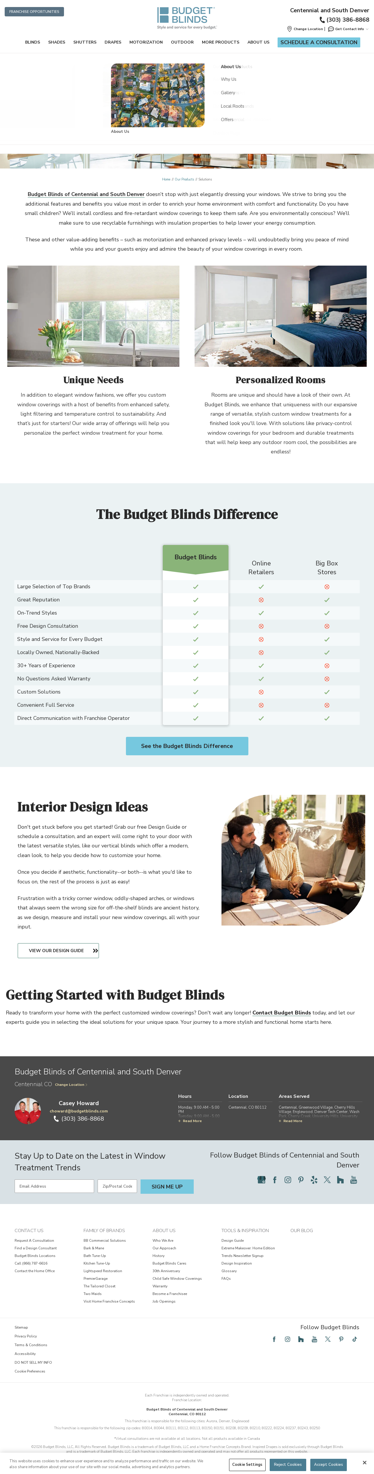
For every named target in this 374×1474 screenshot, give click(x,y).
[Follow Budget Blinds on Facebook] (274, 1179)
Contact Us (29, 1230)
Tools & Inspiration (245, 1230)
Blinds (32, 42)
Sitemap (21, 1327)
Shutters (84, 42)
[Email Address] (54, 1186)
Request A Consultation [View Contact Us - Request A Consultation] (34, 1240)
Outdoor (182, 42)
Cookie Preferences (30, 1371)
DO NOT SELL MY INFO (33, 1362)
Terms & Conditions (31, 1345)
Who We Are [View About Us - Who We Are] (163, 1240)
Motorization (146, 42)
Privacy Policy (26, 1336)
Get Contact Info (348, 29)
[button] (305, 29)
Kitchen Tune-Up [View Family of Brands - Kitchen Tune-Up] (97, 1263)
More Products (220, 42)
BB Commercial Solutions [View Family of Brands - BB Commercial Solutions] (105, 1240)
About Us (258, 42)
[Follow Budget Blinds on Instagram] (288, 1179)
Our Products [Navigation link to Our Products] (184, 179)
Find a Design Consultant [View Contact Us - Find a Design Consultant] (36, 1248)
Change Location (71, 1084)
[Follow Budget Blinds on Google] (261, 1179)
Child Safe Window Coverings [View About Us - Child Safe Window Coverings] (177, 1278)
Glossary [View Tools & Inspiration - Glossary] (229, 1271)
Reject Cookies (288, 1464)
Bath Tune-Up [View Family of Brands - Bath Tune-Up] (95, 1255)
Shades (56, 42)
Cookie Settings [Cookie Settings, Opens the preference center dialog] (247, 1464)
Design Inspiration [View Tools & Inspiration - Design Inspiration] (236, 1263)
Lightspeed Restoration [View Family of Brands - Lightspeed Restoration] (103, 1271)
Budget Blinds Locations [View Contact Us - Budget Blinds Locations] (35, 1255)
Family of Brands (104, 1230)
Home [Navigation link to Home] (166, 179)
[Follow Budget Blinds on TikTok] (354, 1339)
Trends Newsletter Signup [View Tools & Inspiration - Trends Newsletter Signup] (242, 1255)
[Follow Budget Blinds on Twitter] (327, 1179)
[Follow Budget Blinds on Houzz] (340, 1179)
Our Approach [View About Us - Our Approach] (164, 1248)
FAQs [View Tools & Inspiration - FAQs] (226, 1278)
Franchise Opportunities (34, 11)
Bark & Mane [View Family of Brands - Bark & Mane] (94, 1248)
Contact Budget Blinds (281, 1012)
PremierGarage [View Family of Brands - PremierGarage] (96, 1278)
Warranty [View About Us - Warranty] (160, 1286)
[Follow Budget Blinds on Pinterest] (301, 1179)
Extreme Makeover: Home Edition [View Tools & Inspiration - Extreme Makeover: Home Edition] (248, 1248)
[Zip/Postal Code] (117, 1186)
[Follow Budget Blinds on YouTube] (353, 1179)
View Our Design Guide (60, 951)
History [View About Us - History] (159, 1255)
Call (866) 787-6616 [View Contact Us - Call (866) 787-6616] (31, 1263)
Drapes (113, 42)
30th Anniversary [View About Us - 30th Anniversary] (166, 1271)
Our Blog (301, 1230)
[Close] (364, 1462)
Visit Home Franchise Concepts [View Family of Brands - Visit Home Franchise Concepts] (109, 1301)
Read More (190, 1121)
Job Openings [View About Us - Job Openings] (164, 1301)
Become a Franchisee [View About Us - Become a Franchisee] (170, 1293)
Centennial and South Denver (329, 10)
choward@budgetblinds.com (79, 1111)
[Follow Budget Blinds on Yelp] (314, 1179)
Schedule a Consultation (318, 42)
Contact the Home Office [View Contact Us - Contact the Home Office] (35, 1271)
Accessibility (25, 1353)
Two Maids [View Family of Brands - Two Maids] (93, 1293)
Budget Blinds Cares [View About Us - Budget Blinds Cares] (169, 1263)
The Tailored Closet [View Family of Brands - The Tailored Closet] (99, 1286)
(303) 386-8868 (344, 20)
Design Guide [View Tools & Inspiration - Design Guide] (232, 1240)
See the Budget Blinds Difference (187, 746)
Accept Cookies (328, 1464)
